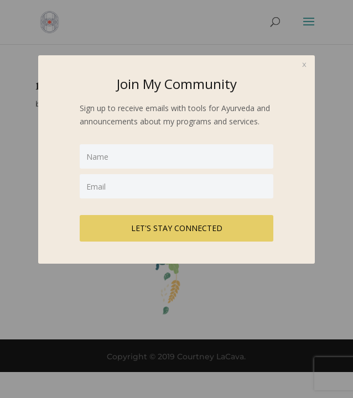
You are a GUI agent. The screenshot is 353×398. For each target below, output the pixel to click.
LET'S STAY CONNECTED (176, 228)
